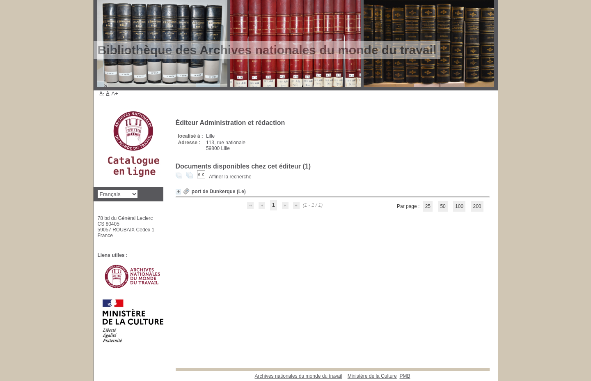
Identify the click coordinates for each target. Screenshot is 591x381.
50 (442, 206)
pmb (404, 376)
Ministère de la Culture (372, 376)
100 (459, 206)
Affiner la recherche (230, 177)
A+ (114, 93)
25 (428, 206)
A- (102, 92)
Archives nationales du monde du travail (298, 376)
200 (477, 206)
